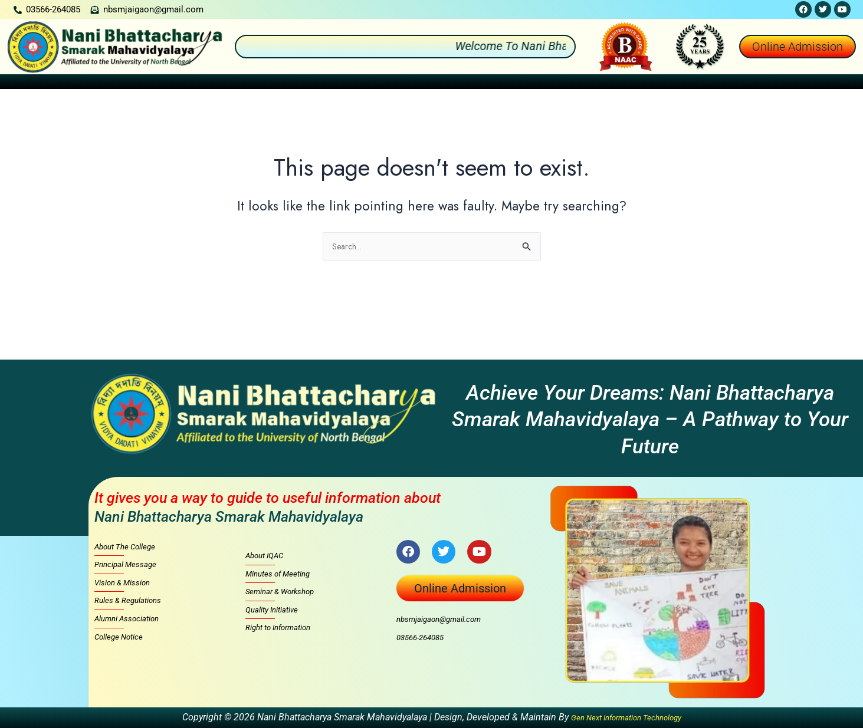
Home (26, 83)
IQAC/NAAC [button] (506, 83)
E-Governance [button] (768, 83)
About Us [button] (78, 83)
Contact (833, 83)
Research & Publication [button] (667, 83)
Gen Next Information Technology (626, 717)
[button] (79, 83)
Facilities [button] (576, 83)
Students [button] (438, 83)
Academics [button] (233, 83)
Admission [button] (305, 83)
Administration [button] (154, 83)
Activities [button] (373, 83)
